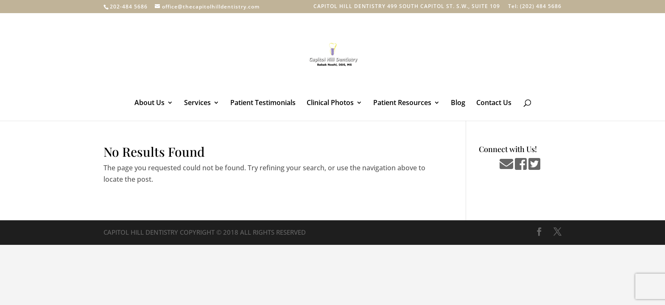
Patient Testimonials (263, 103)
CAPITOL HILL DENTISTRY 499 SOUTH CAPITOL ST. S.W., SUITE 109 (406, 7)
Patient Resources (402, 103)
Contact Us (493, 103)
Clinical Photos (330, 103)
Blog (458, 103)
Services (197, 103)
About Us (149, 103)
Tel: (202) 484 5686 (535, 7)
